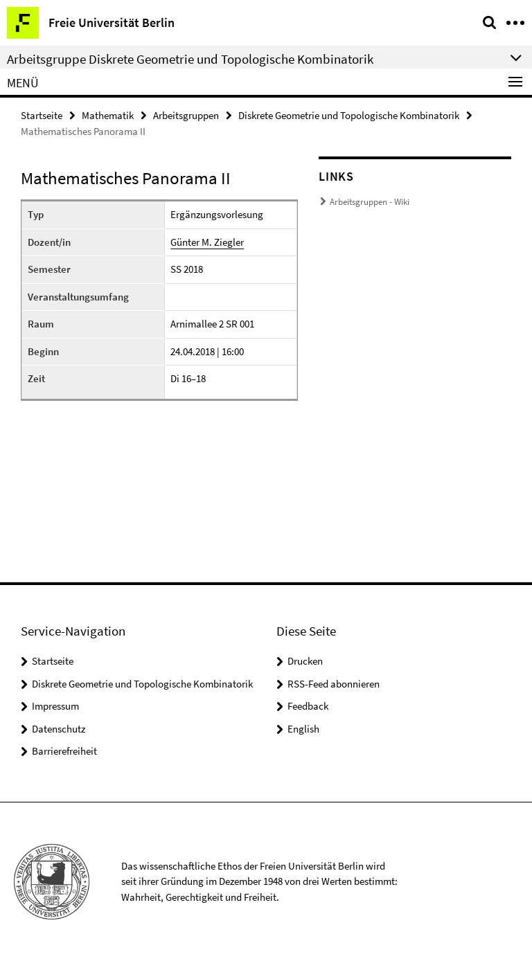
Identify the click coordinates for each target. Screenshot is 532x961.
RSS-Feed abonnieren (333, 683)
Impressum (55, 705)
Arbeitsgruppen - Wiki (369, 202)
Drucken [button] (305, 660)
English (303, 728)
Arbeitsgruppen (186, 115)
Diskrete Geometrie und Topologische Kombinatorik (348, 115)
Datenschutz (58, 728)
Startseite (41, 115)
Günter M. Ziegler (207, 242)
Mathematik (108, 115)
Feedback (307, 705)
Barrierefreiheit (64, 750)
